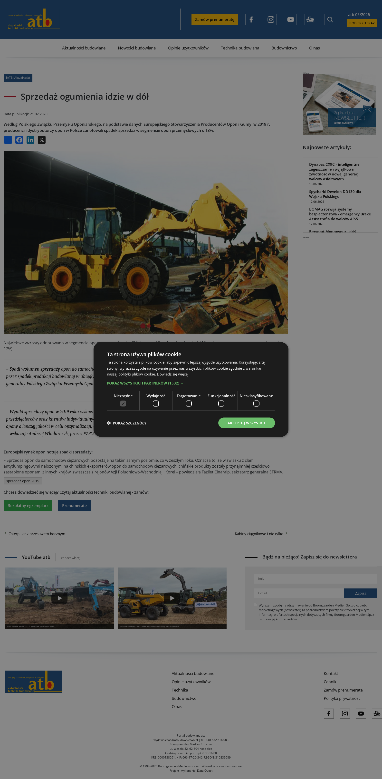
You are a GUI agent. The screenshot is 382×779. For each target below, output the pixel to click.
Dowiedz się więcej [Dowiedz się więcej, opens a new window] (173, 374)
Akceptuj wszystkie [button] (247, 422)
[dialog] (191, 389)
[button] (191, 383)
